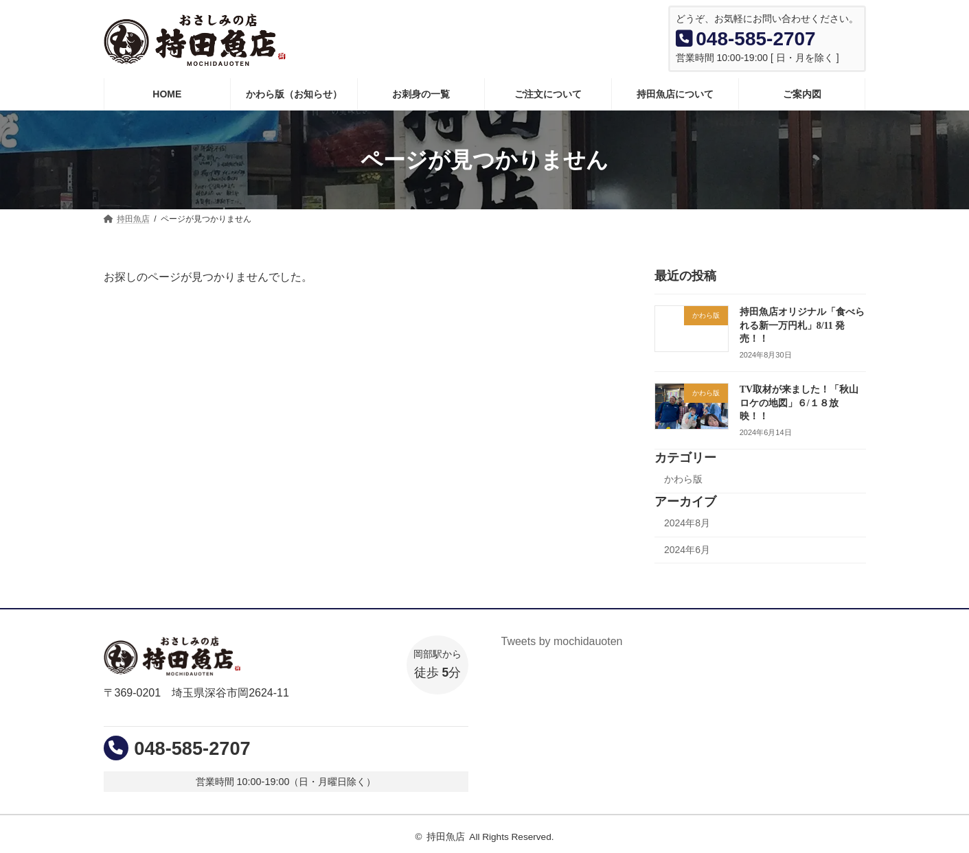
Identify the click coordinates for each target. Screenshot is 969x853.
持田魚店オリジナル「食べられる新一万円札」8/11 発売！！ (801, 325)
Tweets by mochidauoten (562, 641)
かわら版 (683, 479)
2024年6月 (687, 549)
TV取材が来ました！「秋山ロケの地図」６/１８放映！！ (798, 402)
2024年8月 (687, 522)
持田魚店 (445, 837)
